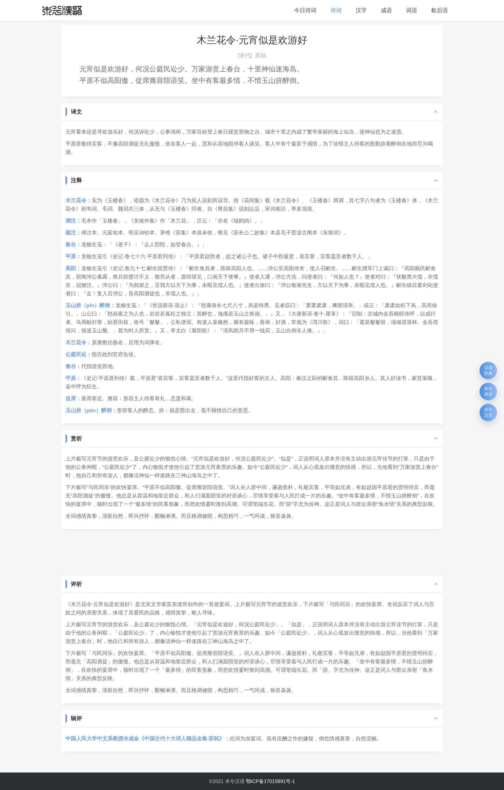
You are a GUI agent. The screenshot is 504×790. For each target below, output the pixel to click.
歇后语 (439, 10)
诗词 (336, 10)
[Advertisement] (252, 551)
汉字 (361, 10)
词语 (411, 10)
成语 (386, 10)
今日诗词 (305, 10)
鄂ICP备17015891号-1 (270, 781)
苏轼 (260, 55)
